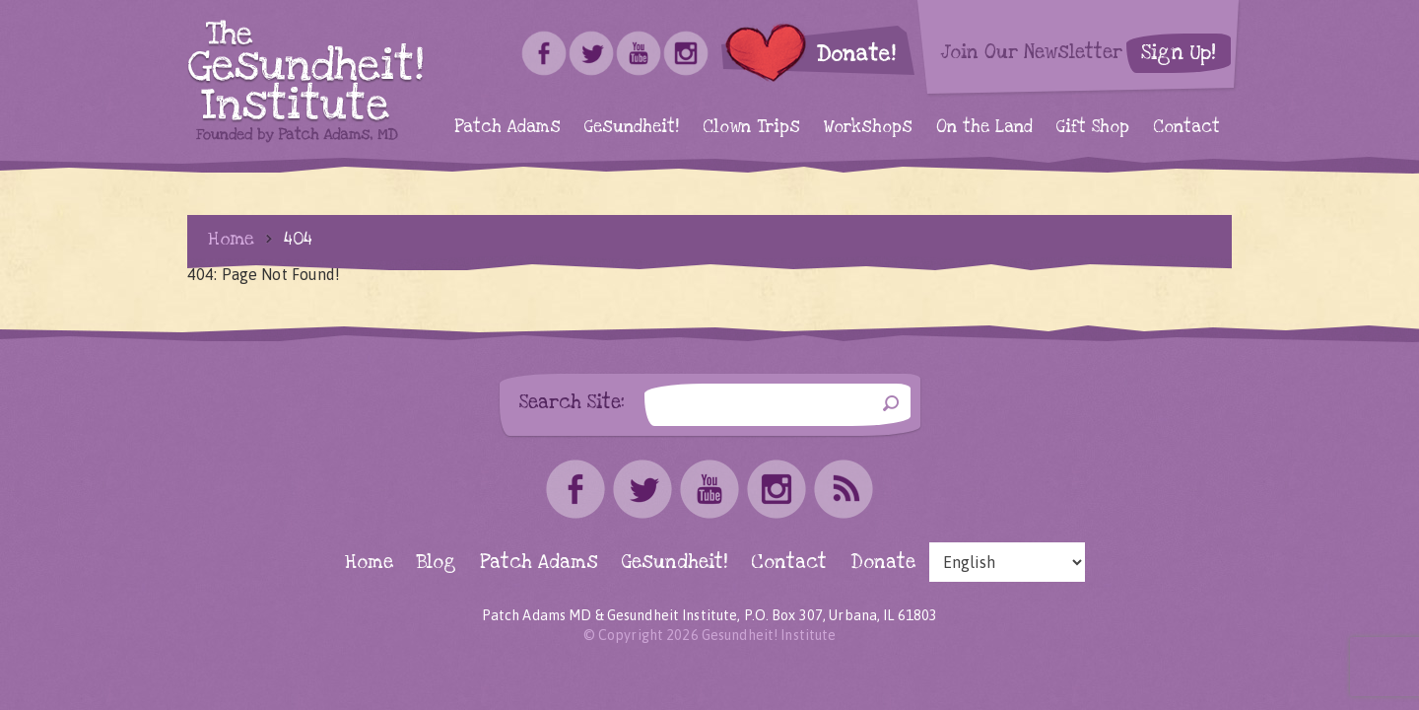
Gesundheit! (631, 126)
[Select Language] (1007, 562)
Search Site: (572, 401)
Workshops (868, 126)
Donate (882, 562)
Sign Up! (1178, 52)
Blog (436, 562)
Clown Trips (751, 126)
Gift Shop (1092, 126)
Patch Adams (507, 126)
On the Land (984, 126)
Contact (1186, 126)
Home (231, 238)
